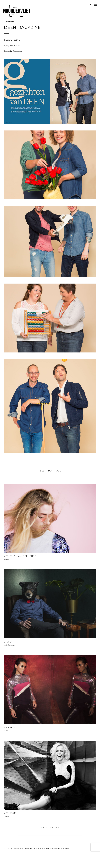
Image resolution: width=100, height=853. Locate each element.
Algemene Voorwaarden (61, 848)
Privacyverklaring (47, 848)
